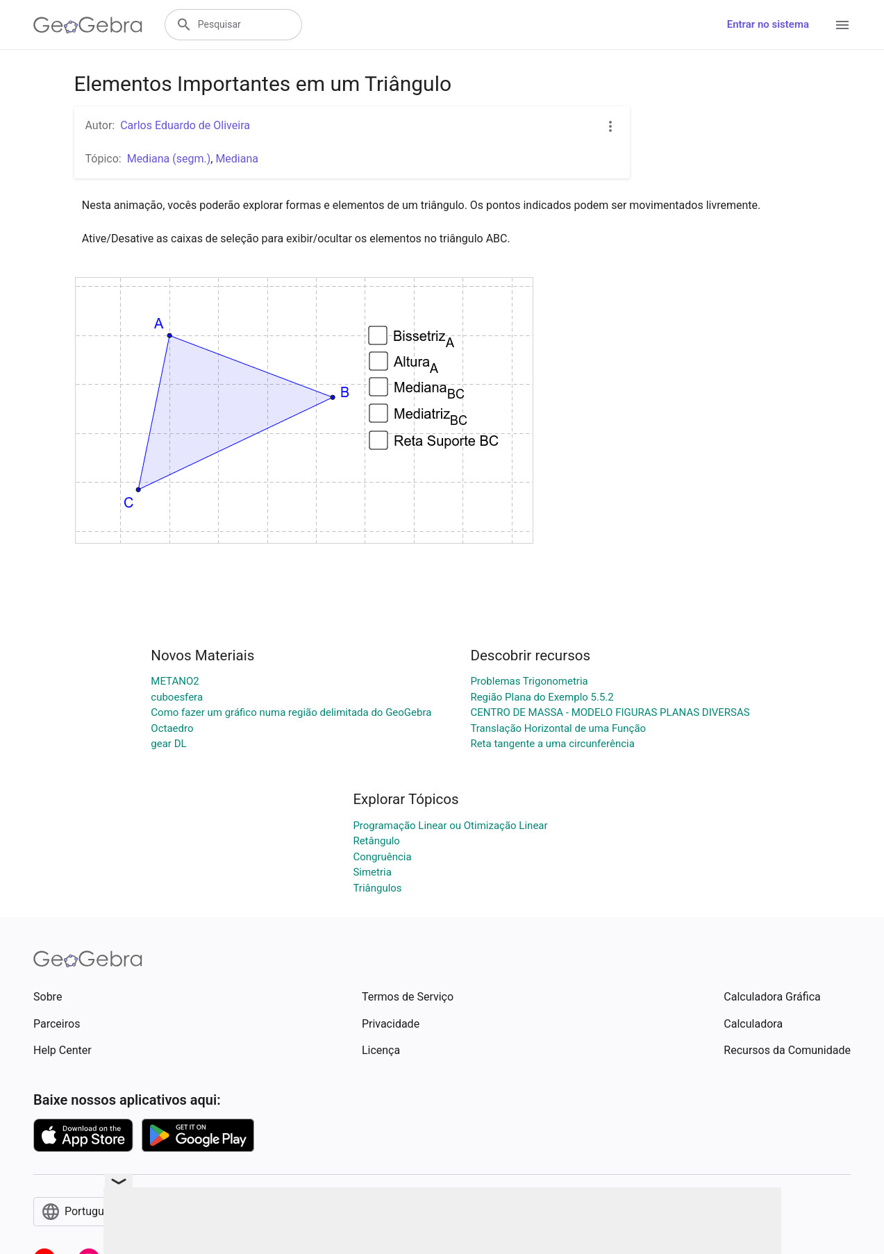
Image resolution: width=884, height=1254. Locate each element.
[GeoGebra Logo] (87, 25)
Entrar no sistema (768, 24)
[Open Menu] (842, 25)
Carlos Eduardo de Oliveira (185, 125)
